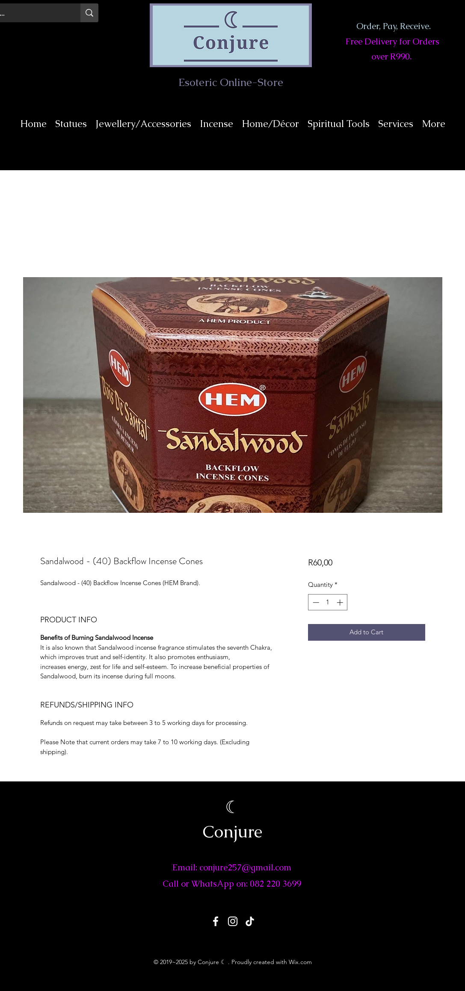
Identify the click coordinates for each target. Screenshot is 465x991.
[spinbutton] (328, 602)
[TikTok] (249, 921)
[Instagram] (232, 921)
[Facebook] (215, 921)
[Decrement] (315, 602)
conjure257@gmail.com (245, 867)
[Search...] (89, 12)
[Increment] (341, 602)
